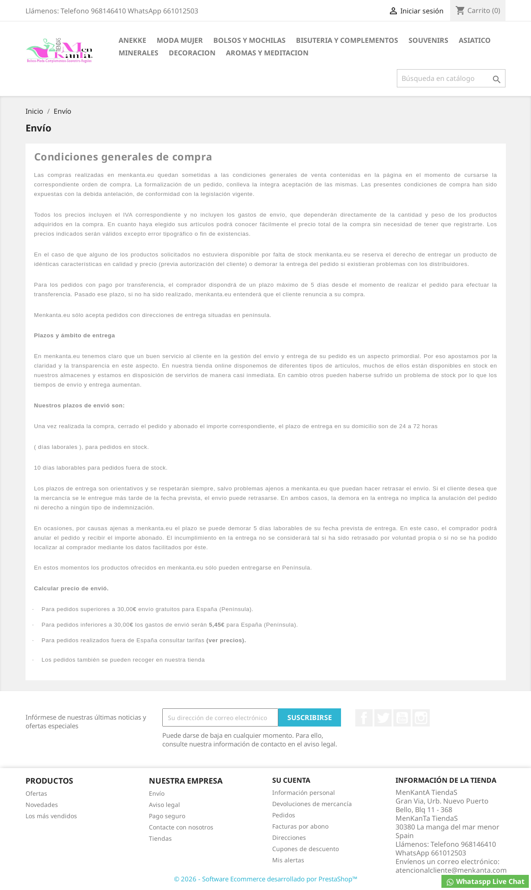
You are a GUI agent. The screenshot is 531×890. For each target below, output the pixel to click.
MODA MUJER (180, 40)
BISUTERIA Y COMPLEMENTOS (347, 40)
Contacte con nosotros (181, 827)
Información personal (303, 792)
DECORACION (192, 53)
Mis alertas (288, 860)
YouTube (402, 718)
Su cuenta (291, 780)
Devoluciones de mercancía (312, 804)
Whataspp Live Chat (485, 882)
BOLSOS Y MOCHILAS (249, 40)
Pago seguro (167, 816)
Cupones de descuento (305, 849)
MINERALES (138, 53)
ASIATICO (475, 40)
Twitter (383, 718)
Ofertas (36, 793)
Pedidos (283, 815)
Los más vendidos (51, 816)
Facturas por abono (300, 826)
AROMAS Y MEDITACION (267, 53)
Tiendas (160, 838)
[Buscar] (451, 78)
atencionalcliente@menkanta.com (451, 870)
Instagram (421, 718)
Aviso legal (164, 804)
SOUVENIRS (428, 40)
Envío (156, 793)
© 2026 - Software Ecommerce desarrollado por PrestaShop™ (265, 878)
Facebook (364, 718)
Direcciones (289, 837)
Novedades (42, 804)
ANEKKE (132, 40)
